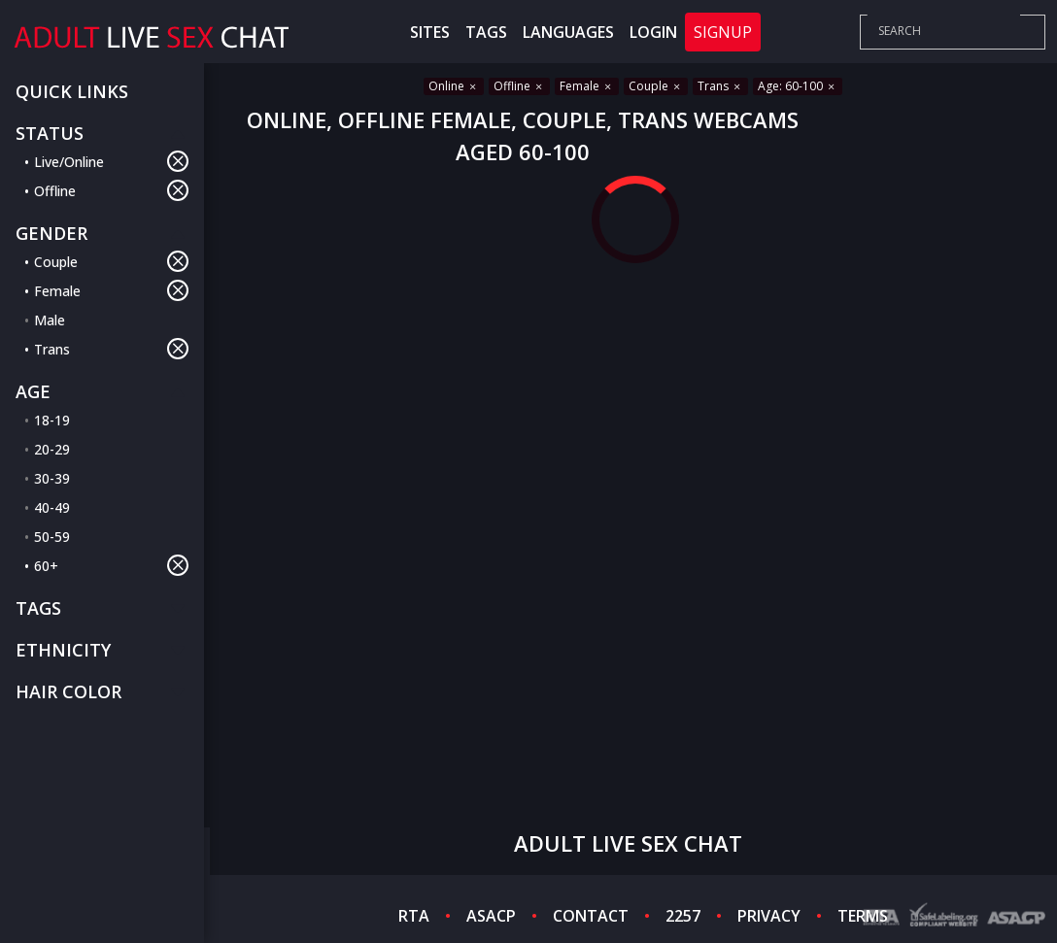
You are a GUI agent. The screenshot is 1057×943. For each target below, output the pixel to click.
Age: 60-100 (797, 86)
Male (49, 320)
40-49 (52, 507)
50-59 (52, 536)
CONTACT (591, 915)
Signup (723, 32)
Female (111, 290)
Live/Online (111, 161)
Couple (111, 261)
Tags (486, 32)
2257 (682, 915)
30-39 (52, 478)
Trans (111, 348)
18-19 (52, 420)
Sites (430, 32)
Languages (568, 32)
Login (653, 32)
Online (453, 86)
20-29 (52, 449)
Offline (111, 190)
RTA (413, 915)
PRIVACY (769, 915)
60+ (111, 565)
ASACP (491, 915)
